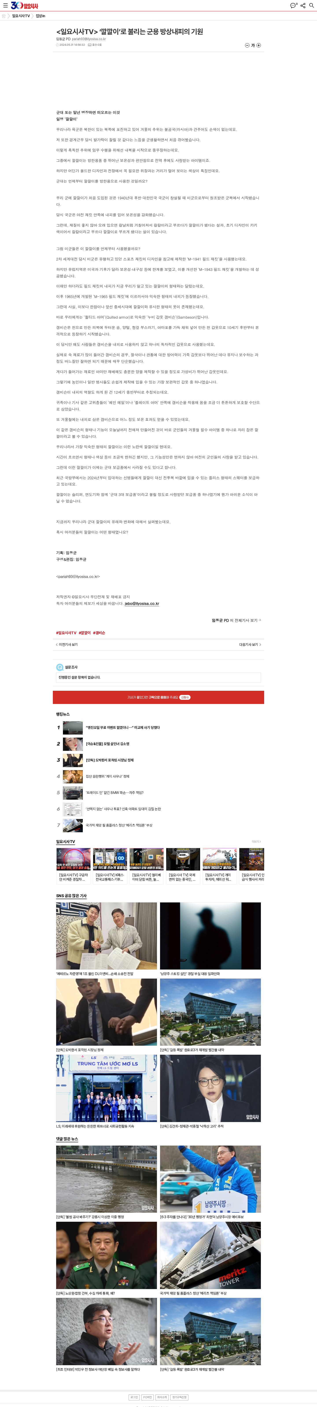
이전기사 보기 (68, 645)
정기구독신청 (179, 1397)
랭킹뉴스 (63, 714)
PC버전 (147, 1397)
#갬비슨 (99, 633)
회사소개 (162, 1397)
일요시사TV (21, 16)
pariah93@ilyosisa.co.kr (89, 39)
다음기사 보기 (248, 645)
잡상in (40, 16)
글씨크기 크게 (258, 45)
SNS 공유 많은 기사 (71, 895)
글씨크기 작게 (247, 45)
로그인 (134, 1397)
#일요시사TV (66, 633)
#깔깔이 (85, 633)
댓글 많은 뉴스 (67, 1139)
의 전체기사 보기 (235, 620)
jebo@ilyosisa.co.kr (142, 603)
